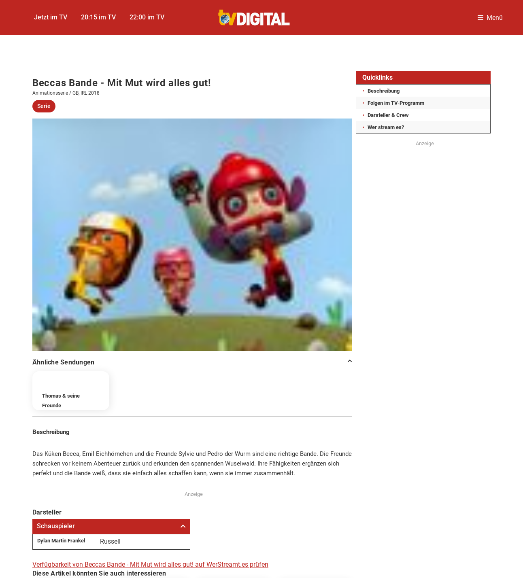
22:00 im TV (147, 17)
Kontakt (289, 462)
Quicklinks (377, 77)
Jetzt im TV (50, 17)
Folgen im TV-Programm (396, 103)
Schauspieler (111, 303)
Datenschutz (141, 462)
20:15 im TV (98, 17)
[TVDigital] (254, 17)
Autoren (345, 462)
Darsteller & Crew (388, 115)
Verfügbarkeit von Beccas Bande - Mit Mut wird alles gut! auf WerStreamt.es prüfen (150, 342)
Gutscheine (449, 462)
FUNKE (218, 482)
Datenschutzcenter (218, 462)
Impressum (73, 462)
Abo (395, 462)
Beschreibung (384, 91)
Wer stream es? (386, 127)
